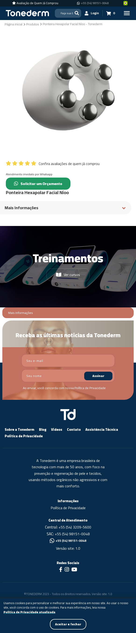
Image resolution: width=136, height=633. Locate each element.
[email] (68, 360)
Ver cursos (68, 274)
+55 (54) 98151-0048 (72, 533)
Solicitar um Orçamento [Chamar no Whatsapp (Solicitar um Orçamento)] (38, 183)
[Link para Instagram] (67, 569)
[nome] (68, 375)
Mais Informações (20, 313)
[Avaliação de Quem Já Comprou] (35, 3)
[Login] (92, 13)
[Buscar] (76, 13)
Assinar (98, 376)
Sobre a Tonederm (19, 429)
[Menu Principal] (127, 13)
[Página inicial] (13, 23)
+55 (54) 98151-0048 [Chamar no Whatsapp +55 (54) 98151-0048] (94, 3)
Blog (42, 429)
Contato (74, 429)
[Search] (68, 13)
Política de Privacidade (90, 388)
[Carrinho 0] (111, 13)
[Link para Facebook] (60, 569)
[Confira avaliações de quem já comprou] (68, 162)
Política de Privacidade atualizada (29, 612)
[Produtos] (32, 23)
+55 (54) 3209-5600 (75, 527)
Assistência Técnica (101, 429)
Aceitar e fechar (68, 624)
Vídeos (56, 429)
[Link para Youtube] (74, 569)
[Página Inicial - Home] (27, 12)
